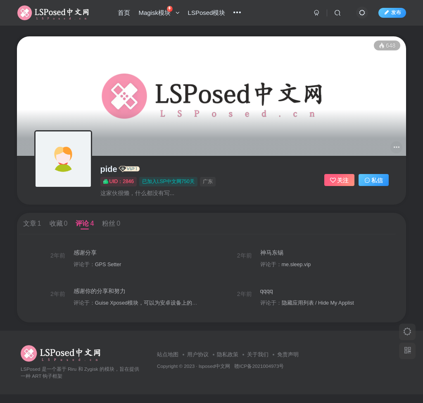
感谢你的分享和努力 (102, 297)
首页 (126, 13)
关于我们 (258, 363)
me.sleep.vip (300, 266)
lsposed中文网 (214, 374)
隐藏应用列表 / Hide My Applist (322, 309)
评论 (85, 223)
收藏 (59, 223)
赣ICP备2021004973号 (259, 374)
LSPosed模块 (208, 13)
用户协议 (198, 363)
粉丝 (111, 223)
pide (108, 169)
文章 (32, 223)
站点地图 (167, 363)
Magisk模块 (160, 12)
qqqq (270, 297)
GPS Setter (110, 266)
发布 (390, 14)
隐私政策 (227, 363)
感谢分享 (87, 254)
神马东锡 (276, 254)
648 (387, 45)
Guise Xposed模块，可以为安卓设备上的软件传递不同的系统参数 (175, 309)
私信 (373, 180)
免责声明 (288, 363)
